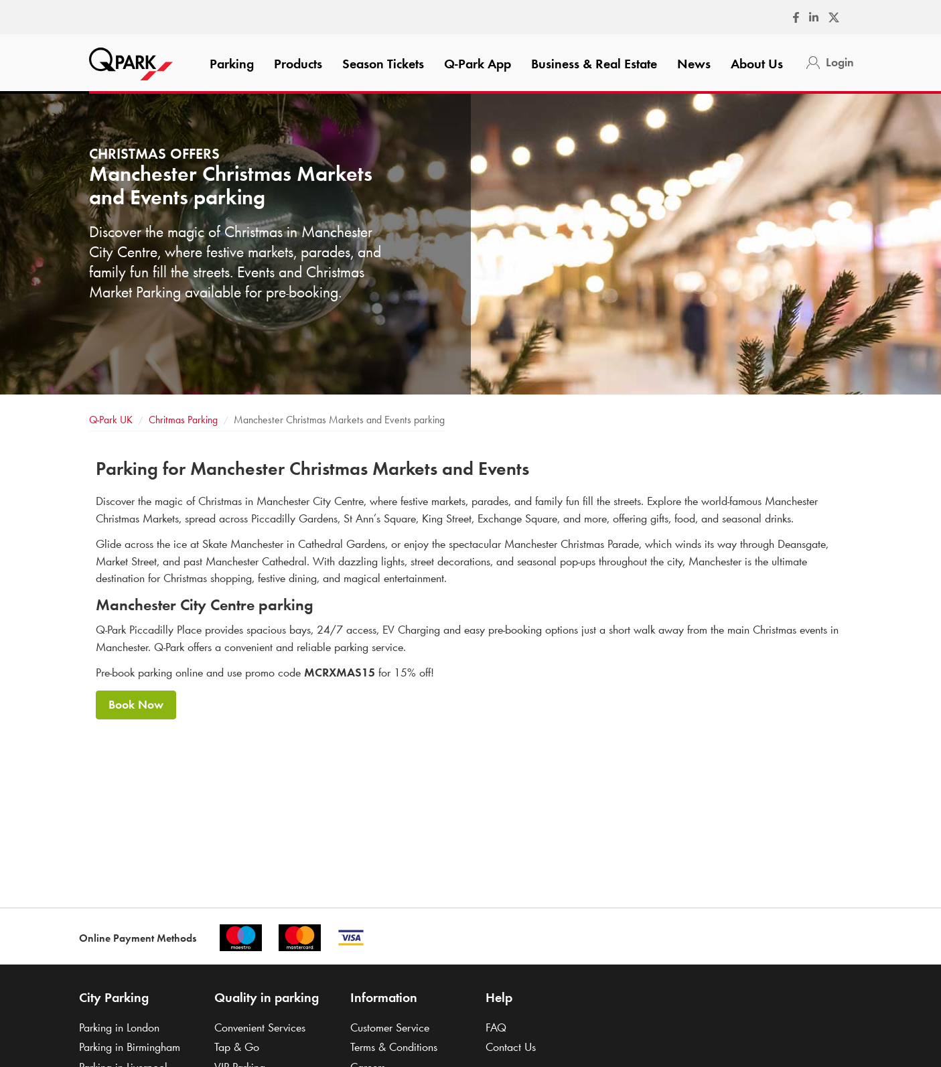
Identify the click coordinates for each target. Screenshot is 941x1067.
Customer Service (389, 1027)
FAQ (496, 1027)
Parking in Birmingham (129, 1047)
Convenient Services (259, 1027)
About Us (757, 64)
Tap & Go (236, 1047)
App (477, 64)
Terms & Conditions (393, 1047)
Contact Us (511, 1047)
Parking (232, 64)
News (694, 64)
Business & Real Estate (594, 64)
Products (298, 64)
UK (111, 419)
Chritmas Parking (183, 419)
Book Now (135, 704)
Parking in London (119, 1027)
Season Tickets (383, 64)
